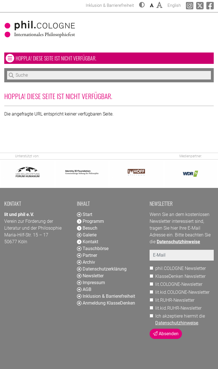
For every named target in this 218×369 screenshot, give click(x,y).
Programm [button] (90, 221)
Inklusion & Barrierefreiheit (106, 296)
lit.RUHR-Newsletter (174, 300)
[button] (142, 5)
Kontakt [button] (87, 241)
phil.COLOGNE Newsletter (180, 268)
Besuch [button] (87, 228)
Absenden (166, 333)
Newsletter (90, 275)
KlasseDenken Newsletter (180, 276)
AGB (84, 289)
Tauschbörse (92, 248)
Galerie (87, 235)
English (174, 4)
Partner (87, 255)
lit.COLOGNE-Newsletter (178, 284)
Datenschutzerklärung (102, 269)
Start (84, 214)
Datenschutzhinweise (176, 323)
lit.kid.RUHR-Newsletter (178, 308)
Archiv (86, 262)
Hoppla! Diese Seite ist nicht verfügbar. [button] (72, 58)
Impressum (91, 282)
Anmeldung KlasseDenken (106, 303)
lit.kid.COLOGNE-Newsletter (182, 292)
